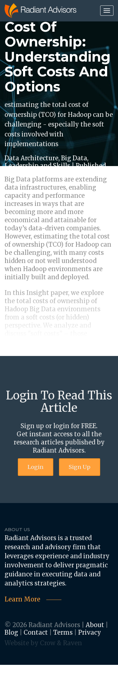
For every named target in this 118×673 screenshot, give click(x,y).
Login (36, 466)
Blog (11, 632)
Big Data (74, 158)
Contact (36, 632)
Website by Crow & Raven (43, 643)
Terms (63, 632)
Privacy (89, 632)
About (95, 625)
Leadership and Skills (37, 165)
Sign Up (79, 466)
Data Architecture (31, 158)
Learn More (22, 599)
